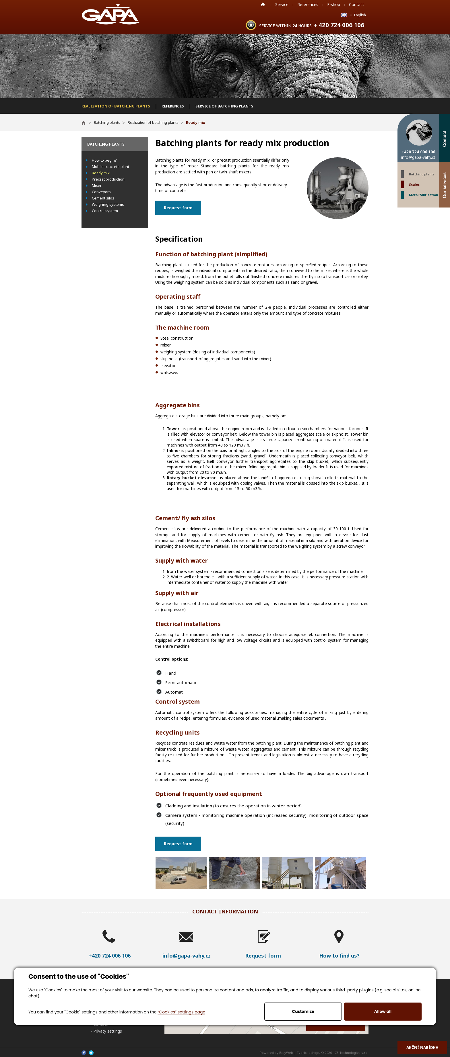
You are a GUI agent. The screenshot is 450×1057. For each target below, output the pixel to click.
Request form (178, 207)
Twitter (91, 1052)
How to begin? (104, 160)
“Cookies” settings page (181, 1012)
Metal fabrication (423, 195)
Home (263, 4)
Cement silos (103, 198)
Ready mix (101, 172)
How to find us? (339, 955)
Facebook (84, 1052)
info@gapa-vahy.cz (418, 157)
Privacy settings (107, 1031)
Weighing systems (108, 204)
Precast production (108, 179)
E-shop (333, 4)
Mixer (97, 185)
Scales (414, 184)
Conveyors (101, 191)
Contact (356, 4)
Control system (105, 210)
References (307, 4)
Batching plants (422, 174)
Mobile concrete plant (110, 166)
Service (281, 4)
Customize (303, 1011)
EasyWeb (286, 1052)
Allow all (382, 1011)
